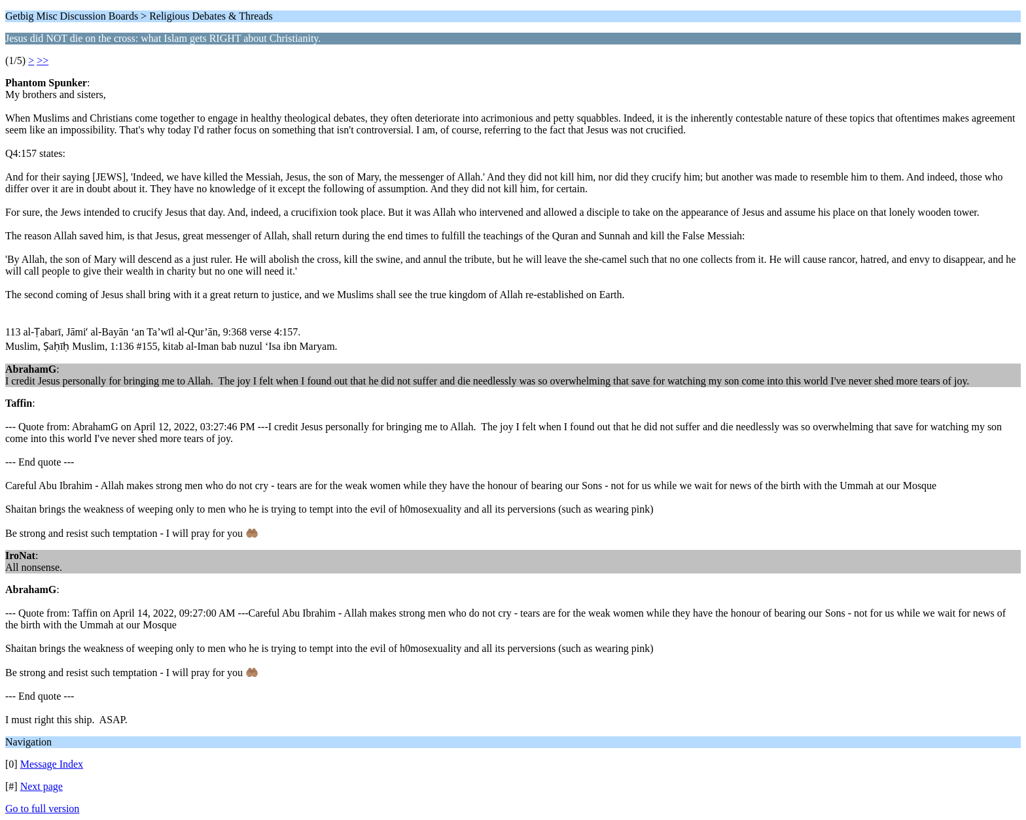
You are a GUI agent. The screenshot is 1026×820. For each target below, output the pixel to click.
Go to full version (42, 808)
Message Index (51, 764)
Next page (41, 786)
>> (42, 60)
